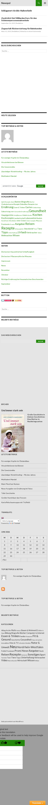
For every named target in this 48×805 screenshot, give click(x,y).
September (5, 284)
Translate (14, 523)
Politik (3, 651)
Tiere (39, 229)
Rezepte (8, 228)
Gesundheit (37, 211)
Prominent (10, 651)
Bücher (32, 202)
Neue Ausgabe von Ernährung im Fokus (17, 489)
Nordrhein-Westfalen (8, 221)
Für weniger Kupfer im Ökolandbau (15, 158)
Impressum (5, 261)
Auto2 (19, 630)
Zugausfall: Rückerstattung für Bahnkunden (21, 28)
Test (35, 229)
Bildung (8, 633)
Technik (4, 658)
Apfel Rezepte (5, 202)
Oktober (4, 275)
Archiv (8, 630)
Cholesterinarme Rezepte (10, 204)
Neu (13, 646)
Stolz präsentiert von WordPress (12, 721)
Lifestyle (22, 643)
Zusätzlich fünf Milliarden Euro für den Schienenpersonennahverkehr (19, 19)
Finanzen (29, 636)
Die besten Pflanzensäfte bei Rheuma (16, 256)
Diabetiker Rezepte (27, 204)
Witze (37, 660)
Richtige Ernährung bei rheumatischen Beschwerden (22, 279)
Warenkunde (12, 660)
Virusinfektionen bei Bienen (12, 162)
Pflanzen (39, 221)
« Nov (4, 560)
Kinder (30, 215)
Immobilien (5, 643)
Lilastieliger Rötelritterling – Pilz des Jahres (18, 171)
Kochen (37, 214)
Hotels (25, 215)
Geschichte (15, 640)
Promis (12, 224)
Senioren (24, 655)
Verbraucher (32, 232)
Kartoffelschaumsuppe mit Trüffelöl (15, 502)
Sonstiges (34, 654)
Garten (29, 207)
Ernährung (7, 207)
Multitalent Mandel (9, 176)
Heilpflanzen (18, 215)
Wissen (16, 235)
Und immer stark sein (12, 410)
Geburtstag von (7, 211)
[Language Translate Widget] (10, 520)
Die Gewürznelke (8, 167)
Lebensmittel (30, 218)
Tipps (4, 232)
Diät (36, 204)
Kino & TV (14, 643)
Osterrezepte (30, 221)
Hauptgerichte (7, 215)
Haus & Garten (37, 640)
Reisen (29, 223)
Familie (22, 636)
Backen (18, 202)
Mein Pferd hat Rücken (10, 484)
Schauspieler (19, 229)
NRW (18, 221)
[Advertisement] (24, 82)
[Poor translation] (18, 743)
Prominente (5, 224)
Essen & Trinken (19, 207)
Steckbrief (29, 228)
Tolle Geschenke (8, 493)
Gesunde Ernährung (21, 212)
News (3, 265)
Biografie (25, 202)
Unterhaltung (12, 233)
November (5, 270)
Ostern (23, 221)
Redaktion (19, 23)
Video (39, 233)
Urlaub (22, 232)
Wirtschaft (22, 660)
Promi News (21, 650)
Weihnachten (6, 235)
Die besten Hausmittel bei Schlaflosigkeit (17, 252)
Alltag (3, 630)
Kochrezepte (7, 218)
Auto (12, 202)
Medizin (39, 218)
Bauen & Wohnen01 (29, 630)
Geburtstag (37, 207)
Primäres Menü (45, 3)
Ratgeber (20, 224)
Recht (41, 651)
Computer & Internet (35, 633)
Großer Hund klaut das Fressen (13, 498)
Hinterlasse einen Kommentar (30, 31)
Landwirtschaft (19, 218)
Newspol (5, 3)
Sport (42, 654)
